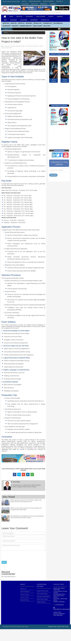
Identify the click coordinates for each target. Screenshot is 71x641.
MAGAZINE (13, 20)
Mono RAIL (14, 23)
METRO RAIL (6, 23)
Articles (19, 16)
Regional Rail (38, 23)
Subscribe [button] (23, 20)
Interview (29, 16)
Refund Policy (43, 4)
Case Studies (40, 16)
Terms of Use (34, 4)
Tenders (60, 16)
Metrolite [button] (21, 23)
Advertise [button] (34, 20)
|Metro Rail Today (22, 626)
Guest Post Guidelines (48, 1)
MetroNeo (29, 23)
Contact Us (45, 20)
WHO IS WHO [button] (46, 25)
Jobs (5, 20)
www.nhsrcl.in (33, 235)
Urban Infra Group (62, 626)
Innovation (15, 25)
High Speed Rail (58, 23)
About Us (24, 1)
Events (50, 16)
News (11, 16)
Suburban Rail (47, 23)
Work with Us (59, 1)
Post (4, 562)
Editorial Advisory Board (34, 1)
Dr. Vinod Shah (6, 46)
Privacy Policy (25, 4)
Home (6, 33)
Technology (6, 25)
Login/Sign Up (53, 4)
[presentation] (15, 555)
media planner (37, 25)
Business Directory (26, 25)
